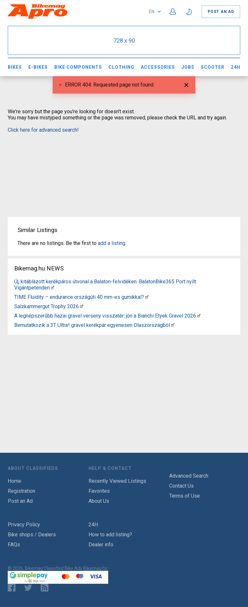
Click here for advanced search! (43, 130)
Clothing (121, 67)
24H (235, 67)
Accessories (158, 67)
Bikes (15, 67)
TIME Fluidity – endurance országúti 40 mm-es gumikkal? (79, 297)
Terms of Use (184, 496)
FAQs (14, 544)
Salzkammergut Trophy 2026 (46, 306)
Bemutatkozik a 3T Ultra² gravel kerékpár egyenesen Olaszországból (92, 325)
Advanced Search (188, 476)
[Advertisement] (124, 171)
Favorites (99, 491)
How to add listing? (110, 534)
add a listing (111, 243)
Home (14, 481)
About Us (98, 501)
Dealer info (100, 544)
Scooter (212, 67)
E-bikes (38, 67)
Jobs (187, 67)
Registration (21, 491)
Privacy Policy (24, 524)
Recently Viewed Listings (117, 481)
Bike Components (78, 67)
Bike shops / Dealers (32, 534)
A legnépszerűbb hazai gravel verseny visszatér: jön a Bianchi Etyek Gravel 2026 (105, 316)
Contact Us (181, 486)
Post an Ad (221, 11)
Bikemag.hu (95, 568)
